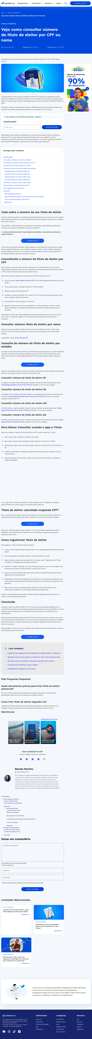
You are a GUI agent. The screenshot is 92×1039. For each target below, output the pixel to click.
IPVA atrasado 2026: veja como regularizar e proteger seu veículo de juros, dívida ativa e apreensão (16, 955)
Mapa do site (39, 1026)
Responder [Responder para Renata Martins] (10, 822)
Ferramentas (60, 1016)
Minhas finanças (60, 1019)
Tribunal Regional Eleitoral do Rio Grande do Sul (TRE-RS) (26, 396)
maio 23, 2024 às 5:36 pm (13, 807)
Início (3, 13)
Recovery (79, 1019)
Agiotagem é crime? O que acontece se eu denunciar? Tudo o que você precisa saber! (34, 657)
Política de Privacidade (42, 1021)
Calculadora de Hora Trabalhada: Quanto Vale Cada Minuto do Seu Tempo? (47, 923)
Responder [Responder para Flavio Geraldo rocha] (7, 803)
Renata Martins (9, 47)
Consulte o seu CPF (80, 3)
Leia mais (24, 911)
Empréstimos (60, 1026)
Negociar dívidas (61, 1024)
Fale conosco (39, 1019)
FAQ (37, 1024)
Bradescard (80, 1026)
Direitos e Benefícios (13, 13)
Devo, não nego (60, 1029)
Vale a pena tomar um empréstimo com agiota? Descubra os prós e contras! (31, 661)
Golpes (58, 3)
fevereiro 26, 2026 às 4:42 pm (12, 826)
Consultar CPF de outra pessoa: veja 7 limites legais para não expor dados (16, 907)
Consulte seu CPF (32, 241)
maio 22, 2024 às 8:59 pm (11, 798)
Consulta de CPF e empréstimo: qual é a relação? (23, 665)
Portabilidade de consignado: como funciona (21, 669)
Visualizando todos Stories (45, 719)
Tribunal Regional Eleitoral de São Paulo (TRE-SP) (16, 385)
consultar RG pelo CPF (21, 338)
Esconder (32, 150)
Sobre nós (39, 1016)
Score (58, 1021)
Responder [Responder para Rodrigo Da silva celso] (7, 832)
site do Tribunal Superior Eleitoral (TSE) (22, 281)
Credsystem (80, 1021)
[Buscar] (66, 3)
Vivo (78, 1016)
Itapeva (79, 1024)
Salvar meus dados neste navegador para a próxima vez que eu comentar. (23, 880)
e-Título (26, 437)
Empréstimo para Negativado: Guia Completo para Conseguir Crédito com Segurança (34, 653)
